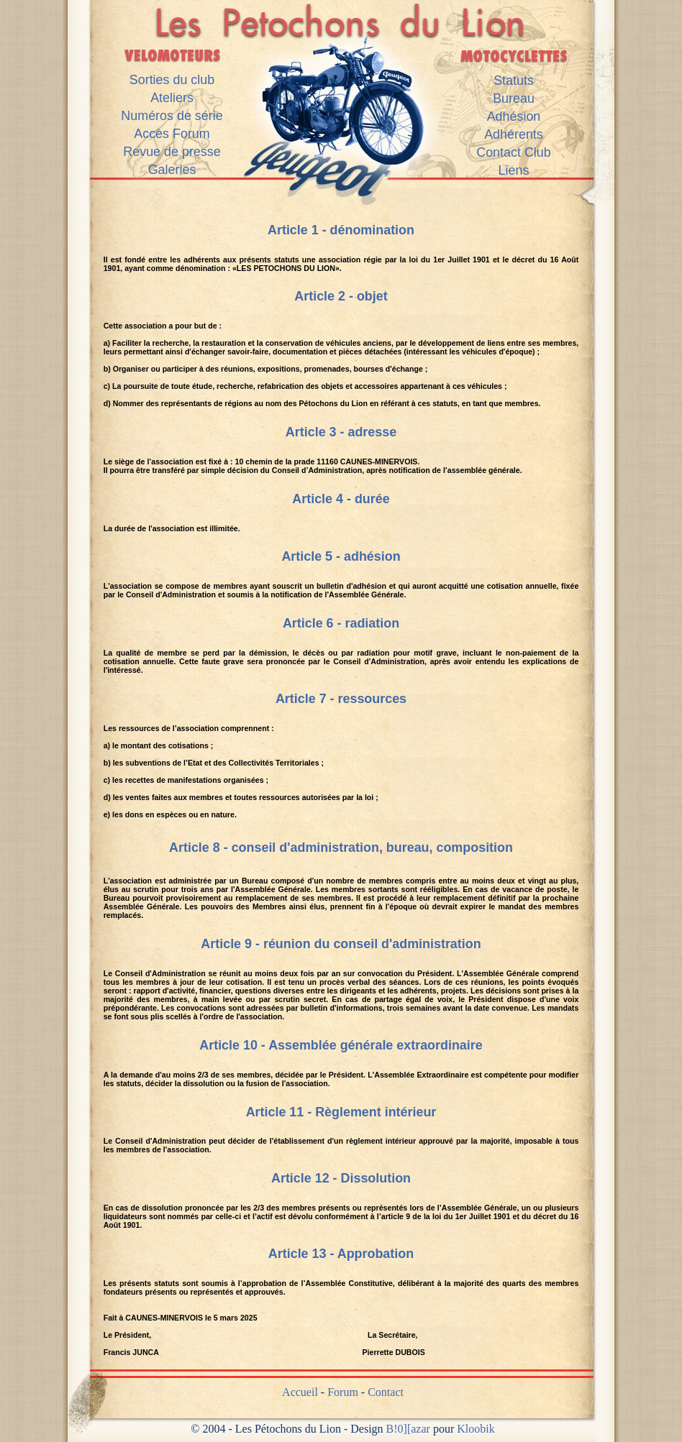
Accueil (300, 1392)
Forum (342, 1392)
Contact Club (513, 152)
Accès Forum (171, 134)
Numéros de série (171, 116)
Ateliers (172, 98)
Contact (386, 1392)
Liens (514, 170)
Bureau (514, 98)
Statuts (514, 80)
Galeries (172, 169)
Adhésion (514, 116)
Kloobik (475, 1429)
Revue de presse (171, 151)
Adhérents (513, 134)
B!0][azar (408, 1429)
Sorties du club (171, 80)
